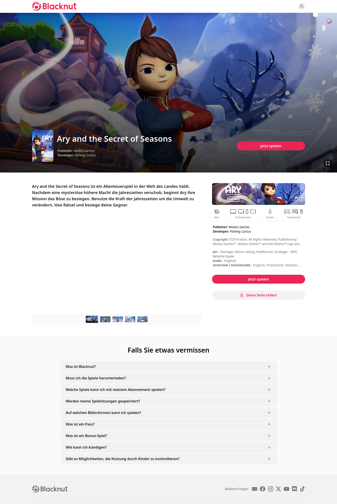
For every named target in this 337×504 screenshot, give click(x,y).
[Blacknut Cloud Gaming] (54, 6)
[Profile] (301, 6)
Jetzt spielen (270, 145)
